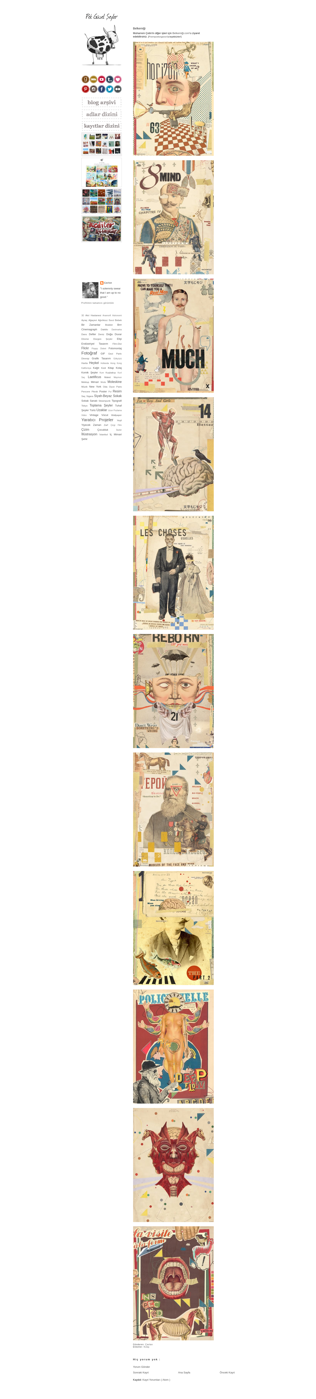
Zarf (107, 425)
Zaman (98, 424)
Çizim (89, 429)
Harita (85, 363)
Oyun (112, 386)
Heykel (94, 363)
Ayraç (85, 320)
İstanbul (104, 434)
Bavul (112, 320)
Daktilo (106, 329)
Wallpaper (116, 415)
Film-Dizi (117, 343)
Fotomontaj (115, 348)
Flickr (86, 348)
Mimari (96, 382)
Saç (84, 396)
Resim (117, 391)
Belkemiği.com (181, 33)
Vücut (106, 415)
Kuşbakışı (112, 372)
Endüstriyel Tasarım (97, 343)
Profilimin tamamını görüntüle (97, 303)
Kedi (104, 368)
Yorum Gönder (141, 1366)
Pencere (86, 391)
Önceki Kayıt (227, 1372)
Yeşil (119, 420)
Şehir (84, 439)
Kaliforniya (87, 368)
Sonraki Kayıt (141, 1372)
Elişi (119, 338)
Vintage (95, 415)
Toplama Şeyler (102, 405)
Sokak (117, 396)
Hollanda (105, 363)
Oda (106, 386)
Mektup (86, 382)
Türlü (93, 410)
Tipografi (117, 400)
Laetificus (96, 377)
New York (96, 386)
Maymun (118, 377)
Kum (102, 373)
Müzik (85, 386)
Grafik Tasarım (102, 358)
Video (85, 415)
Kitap (112, 367)
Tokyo (85, 405)
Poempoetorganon (158, 36)
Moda (104, 382)
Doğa (110, 334)
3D (83, 315)
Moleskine (114, 382)
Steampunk (105, 400)
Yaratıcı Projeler (99, 419)
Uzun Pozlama (115, 410)
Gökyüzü (117, 359)
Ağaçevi (93, 320)
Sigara (90, 396)
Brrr (119, 324)
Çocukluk (106, 429)
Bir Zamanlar (93, 324)
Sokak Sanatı (90, 400)
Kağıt (97, 367)
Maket (109, 377)
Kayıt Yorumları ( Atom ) (156, 1379)
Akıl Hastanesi (93, 315)
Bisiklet (111, 324)
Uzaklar (102, 410)
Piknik (95, 391)
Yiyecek (87, 424)
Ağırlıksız (103, 320)
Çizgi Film (116, 425)
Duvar (118, 334)
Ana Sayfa (184, 1372)
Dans (85, 334)
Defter (93, 334)
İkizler (119, 430)
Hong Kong (116, 363)
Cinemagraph (91, 329)
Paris (119, 386)
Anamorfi (107, 315)
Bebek (118, 320)
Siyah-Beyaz (103, 396)
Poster (103, 391)
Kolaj (146, 1347)
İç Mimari (116, 434)
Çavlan (149, 1344)
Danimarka (117, 329)
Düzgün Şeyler (105, 339)
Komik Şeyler (90, 372)
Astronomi (117, 315)
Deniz (102, 334)
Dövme (87, 339)
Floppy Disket (100, 348)
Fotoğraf (91, 353)
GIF (104, 353)
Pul (110, 392)
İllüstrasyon (90, 434)
